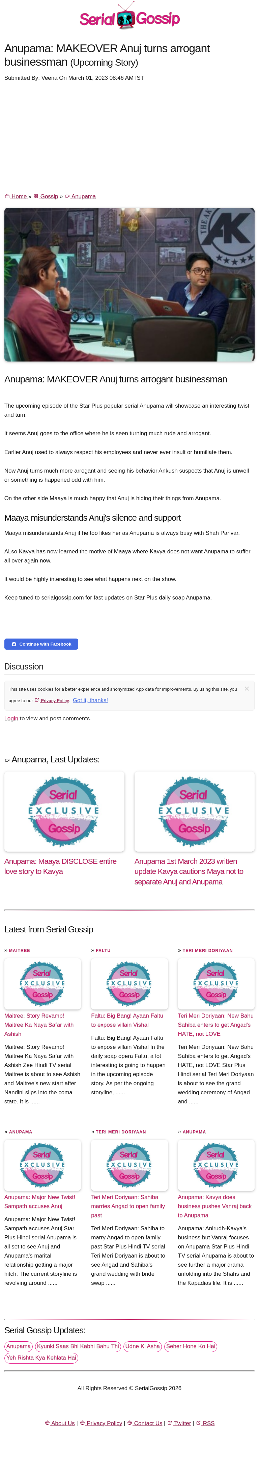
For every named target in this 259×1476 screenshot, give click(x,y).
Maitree (19, 950)
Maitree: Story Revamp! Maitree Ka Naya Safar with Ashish (39, 1024)
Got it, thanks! (90, 700)
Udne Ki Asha (142, 1346)
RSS (205, 1423)
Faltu (103, 950)
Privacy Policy (51, 700)
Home (16, 196)
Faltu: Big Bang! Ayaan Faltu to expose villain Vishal (127, 1020)
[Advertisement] (129, 137)
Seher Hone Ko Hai (190, 1346)
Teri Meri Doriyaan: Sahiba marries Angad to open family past (128, 1206)
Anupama (80, 196)
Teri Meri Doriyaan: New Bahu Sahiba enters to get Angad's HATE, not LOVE (216, 1024)
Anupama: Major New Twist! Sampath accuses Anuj (39, 1201)
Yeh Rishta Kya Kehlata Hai (41, 1357)
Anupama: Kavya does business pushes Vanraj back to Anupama (215, 1206)
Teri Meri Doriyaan (208, 950)
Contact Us (144, 1423)
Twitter (179, 1423)
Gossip (45, 196)
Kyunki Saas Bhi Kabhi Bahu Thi (78, 1346)
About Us (60, 1423)
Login (11, 718)
